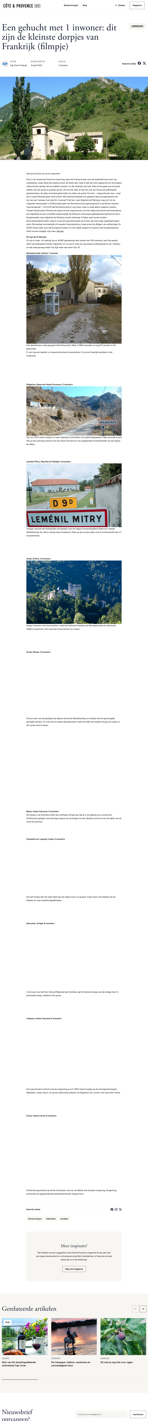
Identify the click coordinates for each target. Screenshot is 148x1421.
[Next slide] (143, 1309)
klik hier (60, 231)
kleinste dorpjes (35, 1219)
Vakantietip (51, 1219)
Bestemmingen (71, 5)
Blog (85, 5)
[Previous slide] (135, 1309)
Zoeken (121, 5)
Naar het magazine (74, 1269)
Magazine (136, 5)
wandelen (64, 1219)
